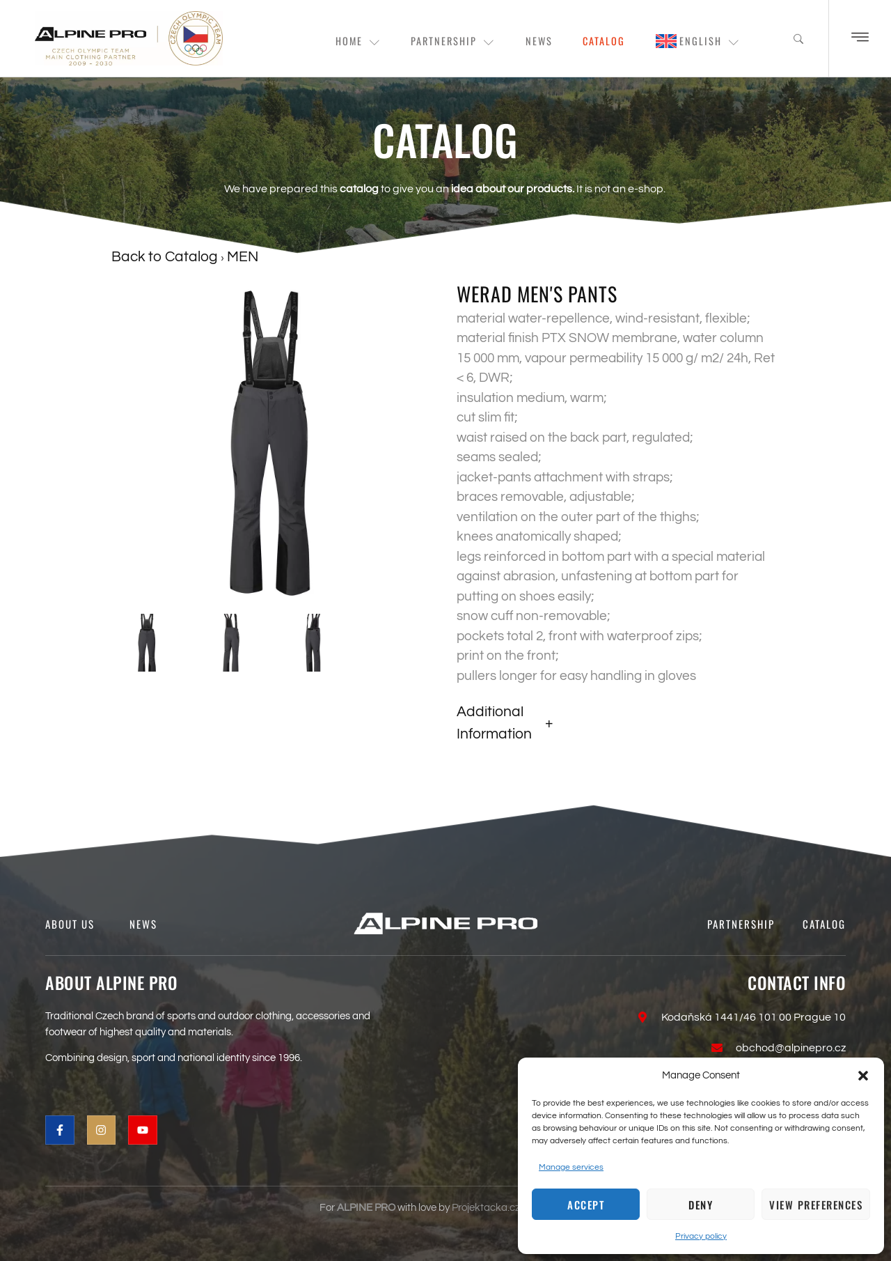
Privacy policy (701, 1236)
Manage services (571, 1167)
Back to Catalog (166, 256)
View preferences (815, 1204)
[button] (863, 1076)
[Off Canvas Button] (860, 38)
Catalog (597, 41)
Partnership (435, 41)
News (527, 41)
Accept (585, 1204)
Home (333, 41)
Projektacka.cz (486, 1207)
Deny (700, 1204)
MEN (242, 256)
